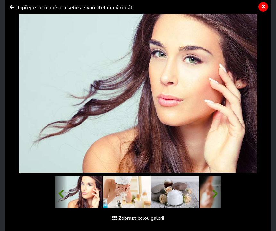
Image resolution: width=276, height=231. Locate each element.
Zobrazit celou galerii (138, 218)
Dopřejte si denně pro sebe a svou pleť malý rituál (73, 7)
